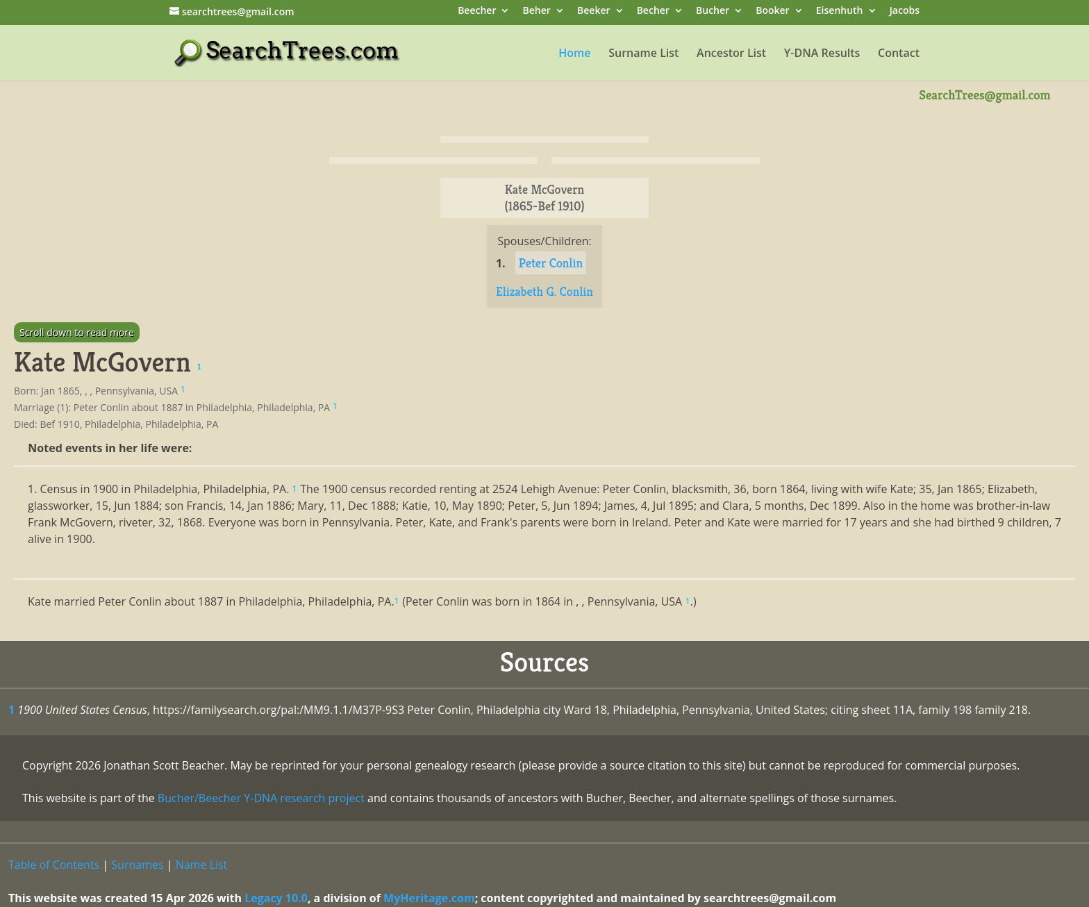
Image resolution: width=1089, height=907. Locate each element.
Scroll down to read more (76, 332)
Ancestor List (731, 54)
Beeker (593, 11)
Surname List (643, 54)
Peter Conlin (551, 263)
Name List (202, 864)
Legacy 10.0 (276, 898)
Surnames (137, 864)
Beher (537, 11)
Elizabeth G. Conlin (544, 291)
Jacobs (905, 11)
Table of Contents (53, 864)
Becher (653, 11)
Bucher (712, 11)
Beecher (477, 11)
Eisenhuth (839, 11)
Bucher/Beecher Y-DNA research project (261, 798)
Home (574, 54)
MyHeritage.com (429, 898)
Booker (772, 11)
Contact (899, 54)
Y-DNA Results (822, 54)
